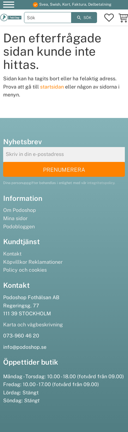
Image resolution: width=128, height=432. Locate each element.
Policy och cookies (25, 270)
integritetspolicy (100, 183)
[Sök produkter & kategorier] (47, 17)
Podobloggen (19, 227)
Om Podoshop (19, 210)
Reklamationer (45, 262)
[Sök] (84, 17)
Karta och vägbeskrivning (33, 325)
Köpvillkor (15, 262)
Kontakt (12, 254)
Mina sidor (15, 218)
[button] (8, 5)
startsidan (52, 87)
